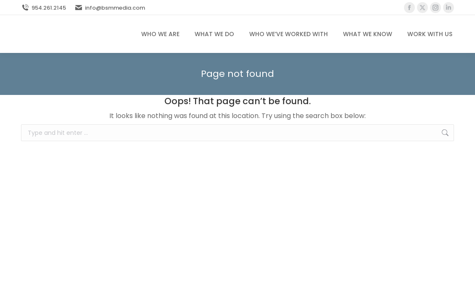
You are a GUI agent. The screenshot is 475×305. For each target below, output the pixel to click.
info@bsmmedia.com (109, 8)
